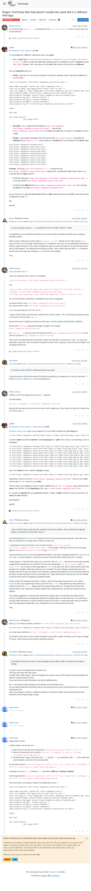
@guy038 (26, 620)
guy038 (11, 47)
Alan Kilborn (13, 361)
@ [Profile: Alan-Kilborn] (29, 538)
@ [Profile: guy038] (12, 271)
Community (23, 4)
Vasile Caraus (14, 707)
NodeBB (44, 876)
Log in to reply (83, 20)
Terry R (11, 218)
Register (7, 859)
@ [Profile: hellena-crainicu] (18, 51)
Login (15, 859)
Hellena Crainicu (14, 26)
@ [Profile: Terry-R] (23, 271)
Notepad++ (53, 872)
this (26, 431)
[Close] (86, 838)
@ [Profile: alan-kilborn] (38, 427)
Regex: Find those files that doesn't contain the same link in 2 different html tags (58, 221)
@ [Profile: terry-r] (29, 51)
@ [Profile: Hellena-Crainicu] (16, 221)
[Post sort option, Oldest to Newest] (73, 19)
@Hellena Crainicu (22, 218)
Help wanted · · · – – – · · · (11, 20)
